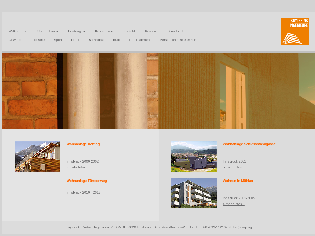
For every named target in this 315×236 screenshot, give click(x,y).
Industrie (38, 40)
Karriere (151, 31)
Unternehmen (47, 31)
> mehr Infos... (78, 167)
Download (175, 31)
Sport (58, 40)
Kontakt (129, 31)
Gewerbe (15, 40)
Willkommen (18, 31)
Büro (116, 40)
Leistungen (76, 31)
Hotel (75, 40)
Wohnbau (96, 40)
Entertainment (140, 40)
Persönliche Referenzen (178, 40)
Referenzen (104, 31)
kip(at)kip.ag (242, 227)
